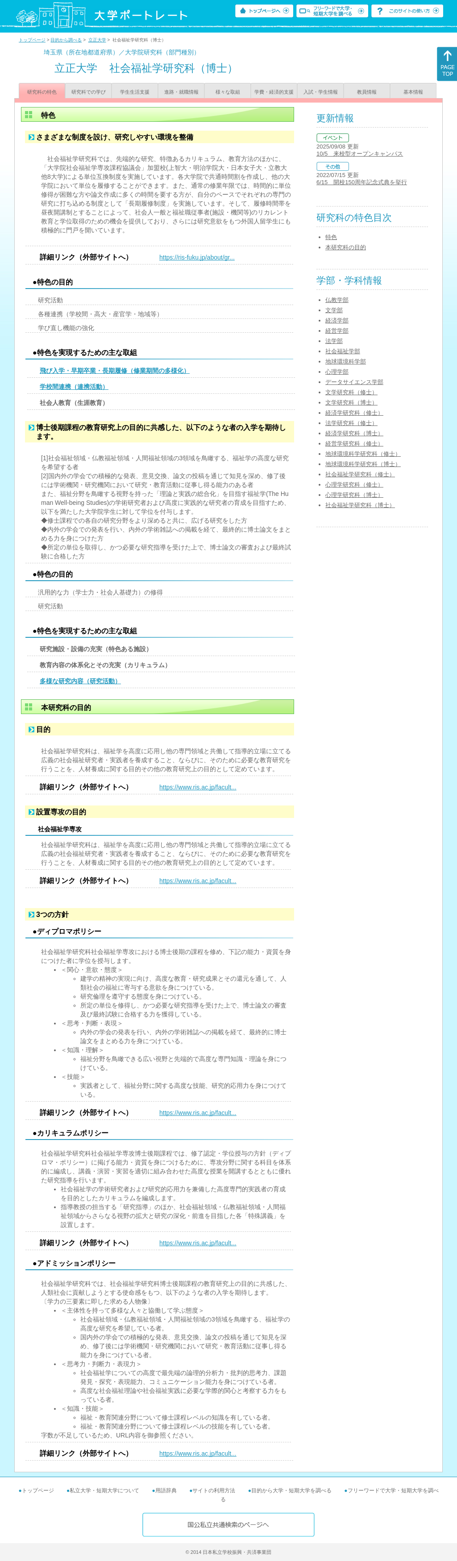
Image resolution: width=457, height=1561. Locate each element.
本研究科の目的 (345, 247)
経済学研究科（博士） (354, 433)
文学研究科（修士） (351, 392)
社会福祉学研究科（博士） (360, 505)
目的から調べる (66, 39)
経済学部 (337, 320)
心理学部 (337, 371)
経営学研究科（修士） (354, 443)
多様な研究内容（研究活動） (80, 681)
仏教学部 (337, 300)
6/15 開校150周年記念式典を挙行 (361, 182)
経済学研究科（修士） (354, 412)
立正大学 (97, 39)
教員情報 (367, 92)
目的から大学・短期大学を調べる (291, 1490)
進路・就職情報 (181, 92)
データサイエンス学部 (354, 382)
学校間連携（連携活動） (74, 386)
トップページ (32, 39)
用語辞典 (166, 1490)
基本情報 (413, 92)
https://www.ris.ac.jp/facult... (198, 787)
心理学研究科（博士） (354, 494)
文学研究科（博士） (351, 402)
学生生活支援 (135, 92)
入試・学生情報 (320, 92)
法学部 (334, 341)
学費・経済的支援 (274, 92)
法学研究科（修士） (351, 423)
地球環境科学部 (345, 361)
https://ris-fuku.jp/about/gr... (197, 257)
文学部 (334, 310)
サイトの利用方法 (213, 1490)
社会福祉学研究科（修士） (360, 474)
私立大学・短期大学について (104, 1490)
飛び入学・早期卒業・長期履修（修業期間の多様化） (115, 370)
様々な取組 (228, 92)
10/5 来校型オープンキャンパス (359, 153)
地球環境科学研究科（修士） (363, 453)
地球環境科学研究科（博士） (363, 464)
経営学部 (337, 330)
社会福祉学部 (342, 351)
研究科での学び (88, 92)
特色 (331, 237)
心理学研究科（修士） (354, 484)
